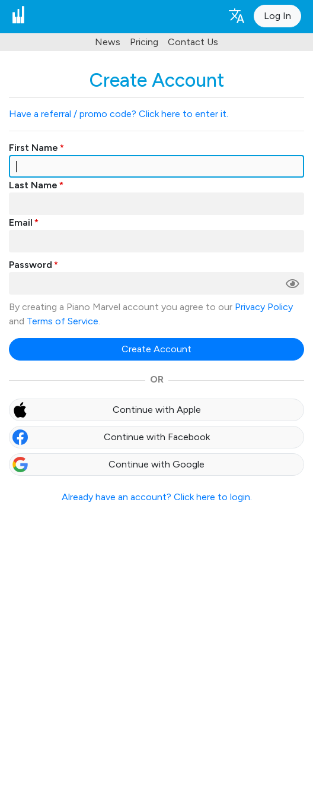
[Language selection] (236, 15)
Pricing (144, 42)
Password (30, 264)
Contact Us (193, 42)
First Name (33, 147)
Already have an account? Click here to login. (157, 497)
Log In (277, 15)
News (107, 42)
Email (21, 222)
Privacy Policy (264, 306)
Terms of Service (62, 321)
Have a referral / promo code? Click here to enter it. (118, 113)
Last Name (33, 185)
